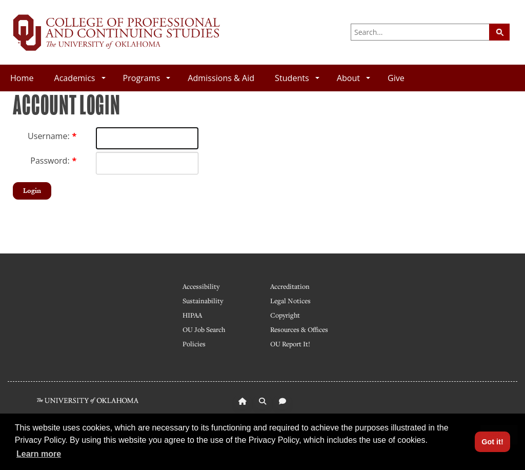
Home (21, 78)
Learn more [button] (38, 453)
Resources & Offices (299, 329)
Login (32, 190)
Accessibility (201, 286)
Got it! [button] (492, 442)
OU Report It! (290, 343)
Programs (147, 78)
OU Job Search (204, 329)
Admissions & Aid (221, 78)
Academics (79, 78)
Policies (194, 343)
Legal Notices (290, 300)
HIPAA (192, 315)
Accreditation (290, 286)
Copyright (285, 315)
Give (396, 78)
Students (297, 78)
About (353, 78)
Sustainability (203, 300)
